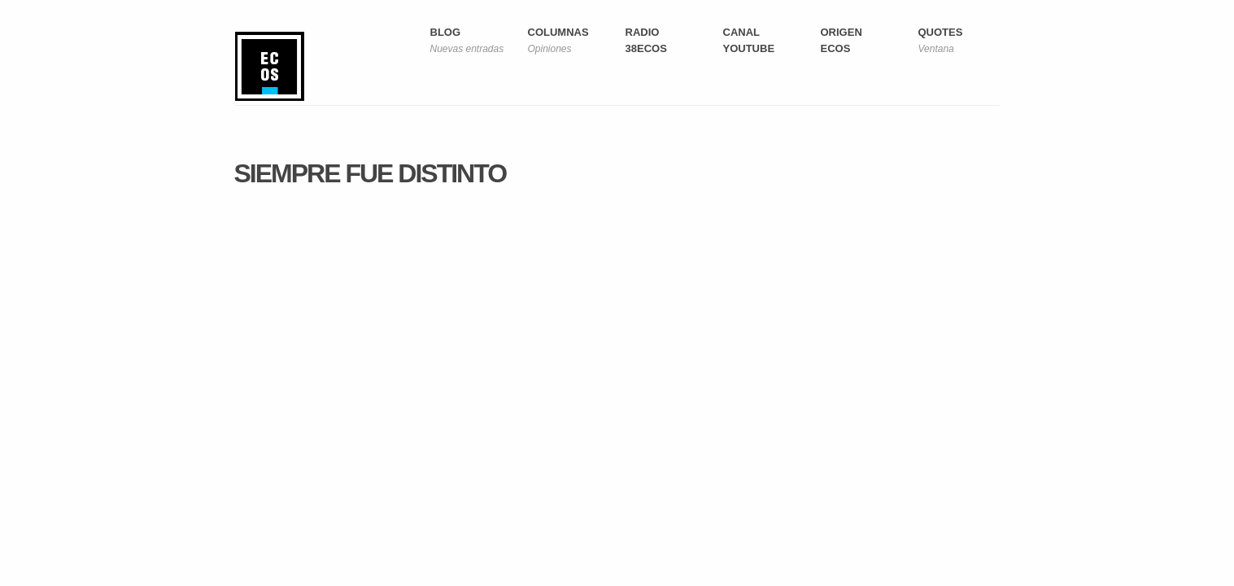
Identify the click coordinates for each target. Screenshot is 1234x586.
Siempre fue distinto (370, 173)
